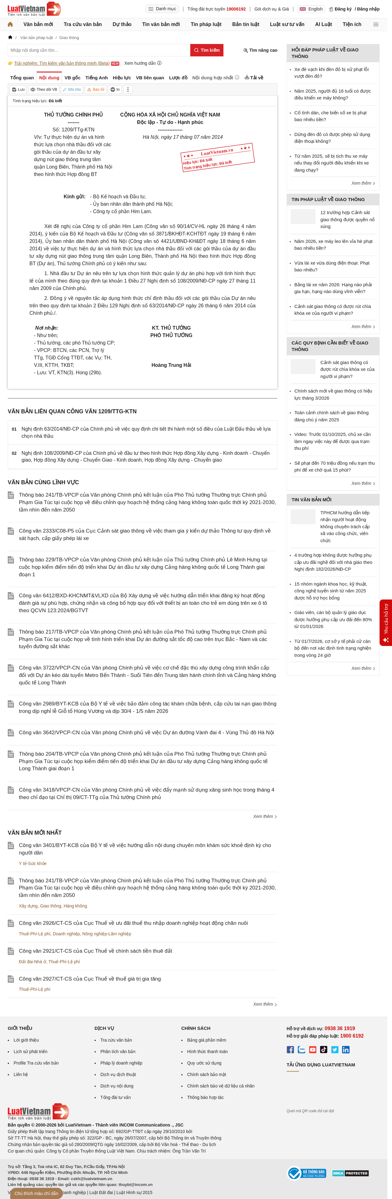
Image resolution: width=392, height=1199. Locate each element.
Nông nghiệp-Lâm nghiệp (106, 933)
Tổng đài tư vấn (115, 1097)
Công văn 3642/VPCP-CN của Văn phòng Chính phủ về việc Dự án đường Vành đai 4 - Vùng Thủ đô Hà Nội (146, 733)
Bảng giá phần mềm (206, 1040)
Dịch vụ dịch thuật (118, 1074)
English (311, 9)
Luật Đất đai (101, 1192)
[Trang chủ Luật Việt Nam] (34, 9)
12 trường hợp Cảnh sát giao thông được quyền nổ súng (347, 219)
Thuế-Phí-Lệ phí (35, 933)
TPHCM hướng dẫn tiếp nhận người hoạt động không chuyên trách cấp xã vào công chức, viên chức (345, 526)
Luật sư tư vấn (287, 24)
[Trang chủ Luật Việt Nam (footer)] (38, 1118)
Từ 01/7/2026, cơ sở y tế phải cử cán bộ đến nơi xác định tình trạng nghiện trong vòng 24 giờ (332, 648)
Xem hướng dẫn (143, 63)
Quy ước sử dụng (204, 1063)
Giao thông (50, 905)
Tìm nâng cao (260, 50)
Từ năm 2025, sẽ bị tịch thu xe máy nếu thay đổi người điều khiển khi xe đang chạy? (331, 163)
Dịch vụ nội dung (117, 1085)
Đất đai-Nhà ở (32, 961)
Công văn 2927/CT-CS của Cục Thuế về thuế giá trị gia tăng (90, 979)
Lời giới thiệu (26, 1040)
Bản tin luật (245, 24)
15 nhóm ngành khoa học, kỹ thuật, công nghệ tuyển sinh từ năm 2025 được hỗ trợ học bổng (330, 590)
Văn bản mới (38, 24)
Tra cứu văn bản (83, 24)
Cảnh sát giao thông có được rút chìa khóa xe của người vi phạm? (347, 369)
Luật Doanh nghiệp (67, 1192)
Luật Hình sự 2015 (134, 1192)
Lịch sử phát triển (30, 1051)
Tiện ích (352, 24)
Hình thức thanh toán (207, 1051)
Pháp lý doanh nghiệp (121, 1063)
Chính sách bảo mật (206, 1074)
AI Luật (323, 24)
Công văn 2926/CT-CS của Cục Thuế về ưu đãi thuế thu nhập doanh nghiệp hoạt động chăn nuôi (133, 923)
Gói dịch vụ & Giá (271, 9)
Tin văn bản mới (161, 24)
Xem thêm (265, 816)
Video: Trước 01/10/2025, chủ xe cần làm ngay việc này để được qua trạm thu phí (332, 441)
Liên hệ (21, 1074)
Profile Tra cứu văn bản (36, 1063)
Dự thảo (121, 24)
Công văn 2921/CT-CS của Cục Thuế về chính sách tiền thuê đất (95, 951)
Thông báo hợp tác (205, 1097)
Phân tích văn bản (117, 1051)
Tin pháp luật (206, 24)
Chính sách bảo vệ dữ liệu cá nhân (220, 1085)
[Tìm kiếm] (206, 50)
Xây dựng (28, 905)
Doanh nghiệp (66, 933)
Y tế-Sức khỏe (32, 863)
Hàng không (75, 905)
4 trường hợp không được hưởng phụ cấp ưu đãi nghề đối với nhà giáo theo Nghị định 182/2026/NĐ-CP (333, 562)
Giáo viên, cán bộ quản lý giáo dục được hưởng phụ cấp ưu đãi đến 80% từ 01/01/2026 (333, 619)
